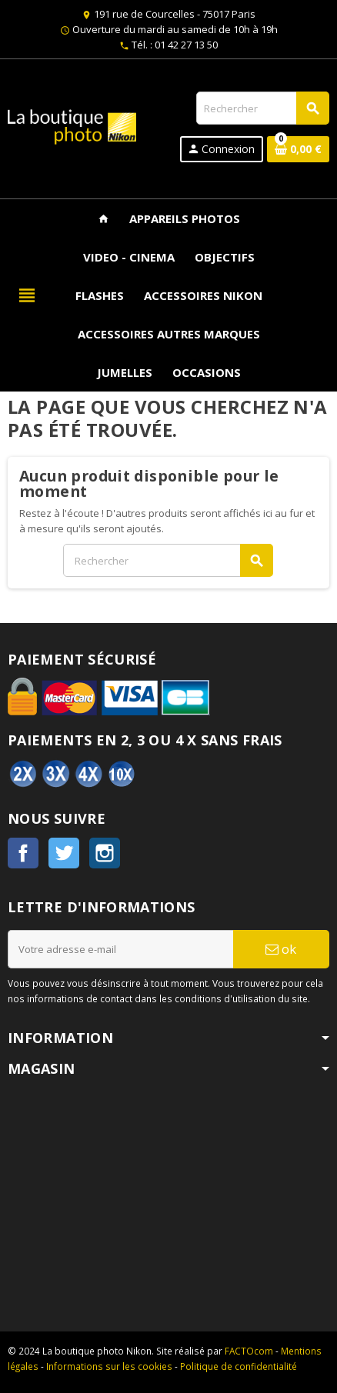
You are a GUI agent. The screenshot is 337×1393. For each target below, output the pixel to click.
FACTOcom (249, 1351)
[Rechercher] (262, 108)
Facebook (23, 853)
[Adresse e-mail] (120, 949)
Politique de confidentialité (238, 1366)
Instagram (104, 853)
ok (280, 949)
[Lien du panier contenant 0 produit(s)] (298, 149)
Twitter (63, 853)
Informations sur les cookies (109, 1366)
